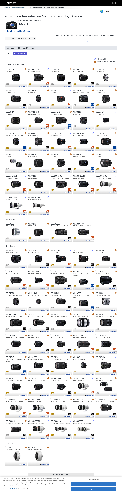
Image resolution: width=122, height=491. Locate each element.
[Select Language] (110, 11)
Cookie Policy (14, 489)
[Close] (119, 484)
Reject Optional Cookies (93, 484)
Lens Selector (88, 42)
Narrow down (18, 53)
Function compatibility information (19, 31)
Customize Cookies (93, 479)
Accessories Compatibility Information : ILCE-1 (15, 7)
